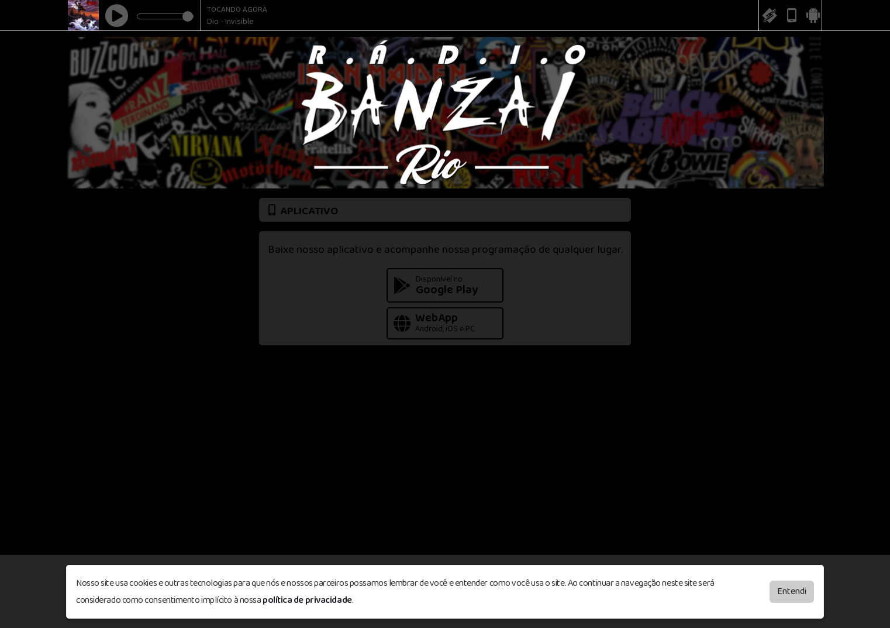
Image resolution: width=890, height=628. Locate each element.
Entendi (791, 591)
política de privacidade (307, 600)
